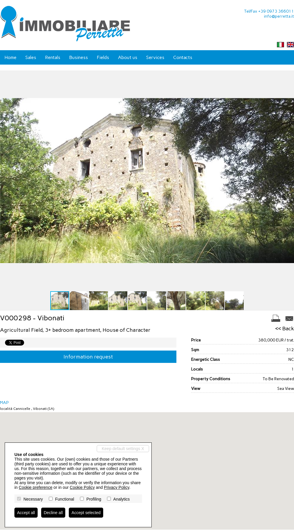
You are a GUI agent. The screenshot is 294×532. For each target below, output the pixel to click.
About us (127, 57)
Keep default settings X (123, 448)
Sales (30, 57)
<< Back (284, 328)
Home (10, 57)
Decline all (53, 512)
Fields (103, 57)
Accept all (26, 512)
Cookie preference (35, 487)
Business (78, 57)
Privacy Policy (116, 487)
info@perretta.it (279, 16)
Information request (88, 356)
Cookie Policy (82, 487)
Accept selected (86, 512)
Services (155, 57)
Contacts (182, 57)
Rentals (52, 57)
